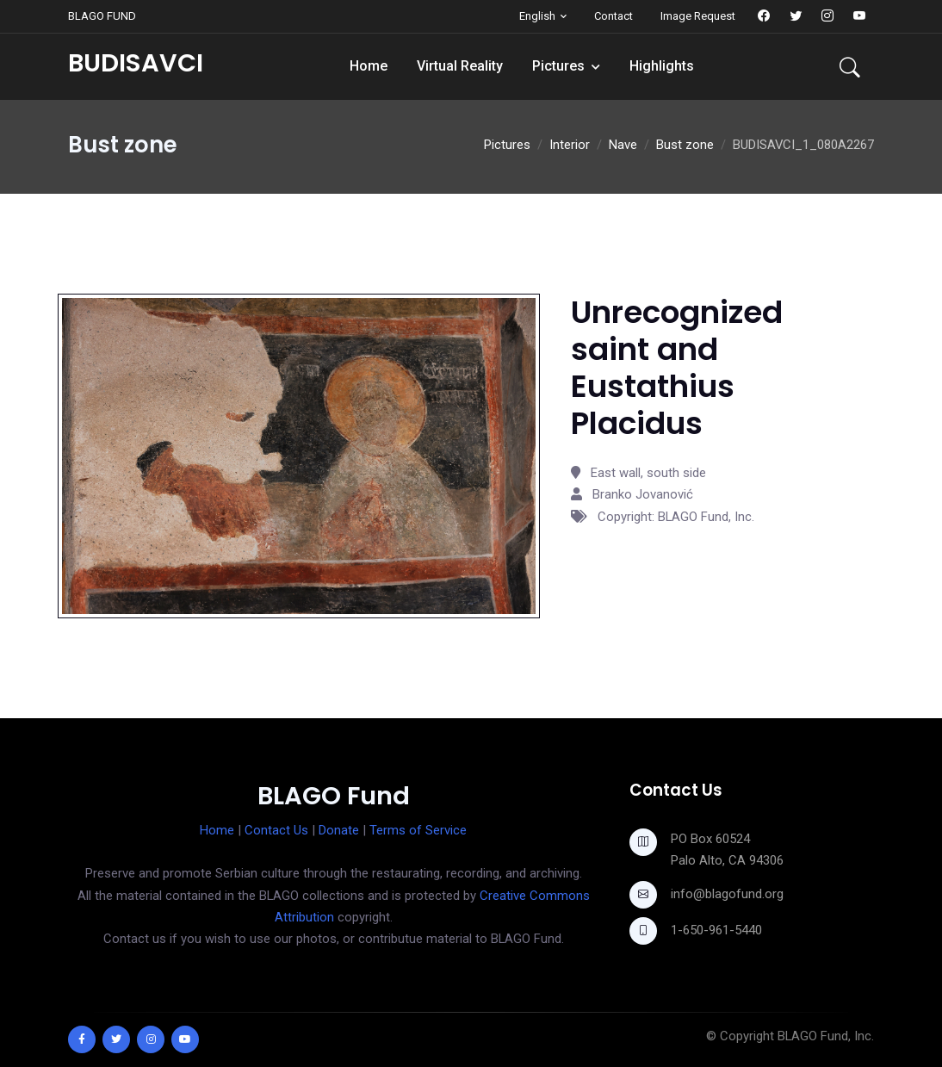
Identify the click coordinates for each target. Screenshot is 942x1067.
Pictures (558, 66)
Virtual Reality (460, 66)
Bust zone (685, 144)
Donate (339, 830)
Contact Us (276, 830)
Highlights (661, 66)
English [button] (537, 15)
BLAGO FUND (102, 15)
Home (368, 66)
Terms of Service (418, 830)
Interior (569, 144)
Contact (613, 15)
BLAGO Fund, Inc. (826, 1036)
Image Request (697, 15)
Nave (623, 144)
